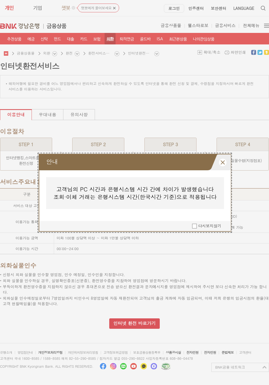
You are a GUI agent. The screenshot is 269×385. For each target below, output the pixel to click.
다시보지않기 (209, 226)
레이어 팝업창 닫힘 (223, 162)
